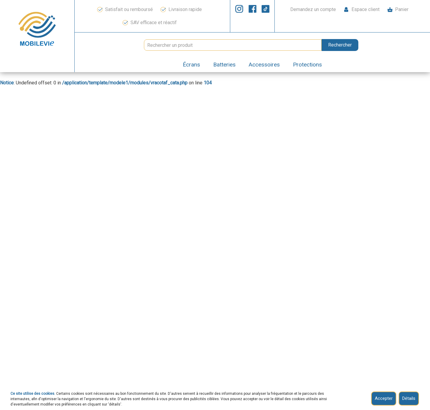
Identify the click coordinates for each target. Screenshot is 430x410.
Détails (408, 398)
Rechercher (340, 45)
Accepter (384, 398)
